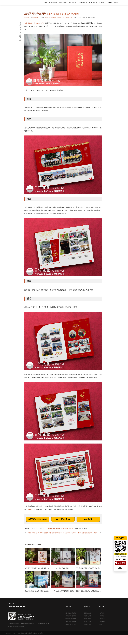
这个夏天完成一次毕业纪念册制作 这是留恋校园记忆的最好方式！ (80, 533)
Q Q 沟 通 (88, 519)
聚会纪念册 (62, 2)
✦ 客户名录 (93, 2)
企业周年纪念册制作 (50, 17)
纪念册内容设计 (67, 17)
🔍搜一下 (102, 624)
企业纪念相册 (87, 613)
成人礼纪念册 (87, 624)
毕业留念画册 (87, 618)
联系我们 (102, 2)
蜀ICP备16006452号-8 (37, 633)
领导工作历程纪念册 (70, 624)
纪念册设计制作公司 (17, 2)
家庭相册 (102, 621)
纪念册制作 (27, 17)
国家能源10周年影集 (70, 613)
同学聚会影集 (87, 616)
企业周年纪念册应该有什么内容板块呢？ (60, 528)
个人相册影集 (82, 2)
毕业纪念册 (72, 2)
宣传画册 (102, 616)
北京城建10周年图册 (70, 618)
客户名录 (102, 613)
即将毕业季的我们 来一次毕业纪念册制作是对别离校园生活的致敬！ (46, 533)
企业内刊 (102, 618)
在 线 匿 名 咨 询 (63, 519)
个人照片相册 (87, 621)
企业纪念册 (53, 2)
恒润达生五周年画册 (70, 616)
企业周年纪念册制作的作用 (34, 23)
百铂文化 (30, 509)
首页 (45, 2)
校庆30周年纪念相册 (70, 621)
